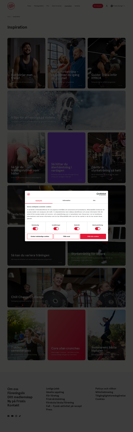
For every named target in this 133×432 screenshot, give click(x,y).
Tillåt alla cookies (93, 236)
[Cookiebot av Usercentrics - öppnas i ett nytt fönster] (98, 194)
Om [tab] (94, 200)
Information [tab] (66, 200)
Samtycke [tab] (39, 200)
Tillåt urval (66, 236)
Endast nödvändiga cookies (40, 236)
